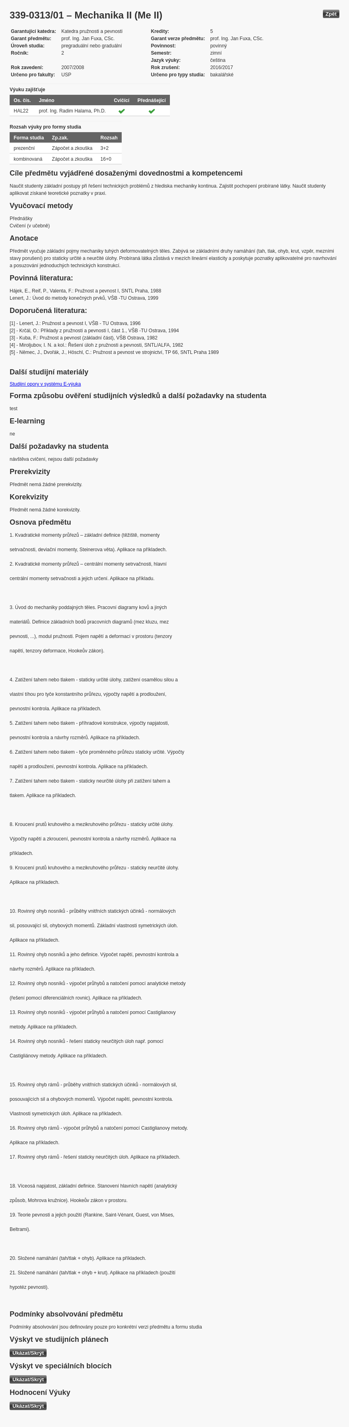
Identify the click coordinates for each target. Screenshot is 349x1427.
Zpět (331, 14)
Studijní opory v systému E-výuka (45, 384)
